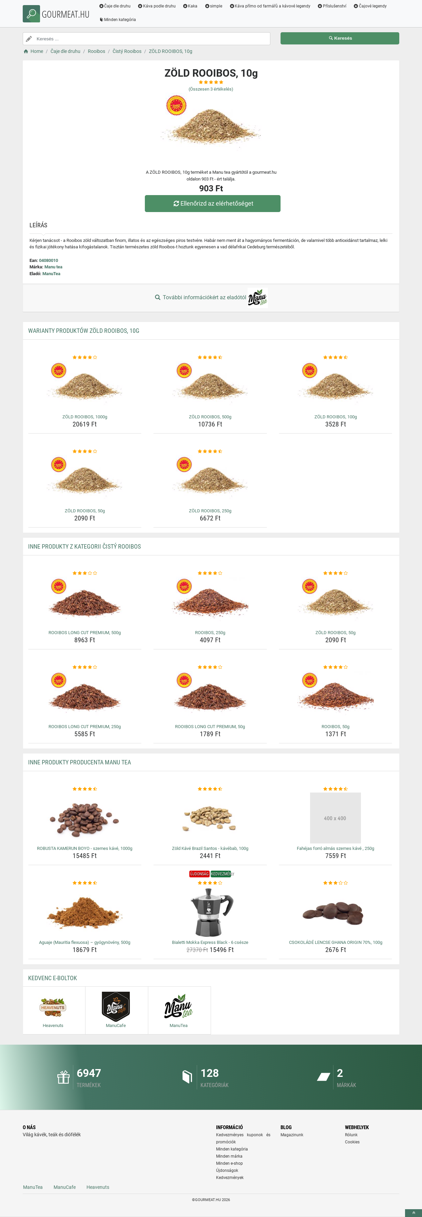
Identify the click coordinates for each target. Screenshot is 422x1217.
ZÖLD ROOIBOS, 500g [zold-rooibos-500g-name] (210, 416)
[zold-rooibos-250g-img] (210, 480)
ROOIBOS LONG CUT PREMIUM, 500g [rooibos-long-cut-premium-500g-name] (85, 632)
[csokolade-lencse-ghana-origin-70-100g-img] (335, 912)
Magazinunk (292, 1135)
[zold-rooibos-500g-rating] (210, 357)
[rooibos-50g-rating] (335, 667)
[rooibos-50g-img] (335, 696)
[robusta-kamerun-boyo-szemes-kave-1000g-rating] (84, 789)
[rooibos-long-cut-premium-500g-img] (84, 602)
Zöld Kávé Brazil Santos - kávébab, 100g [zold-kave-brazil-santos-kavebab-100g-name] (210, 848)
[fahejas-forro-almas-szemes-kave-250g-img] (335, 818)
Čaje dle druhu (115, 6)
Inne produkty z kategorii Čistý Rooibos (84, 546)
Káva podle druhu (157, 6)
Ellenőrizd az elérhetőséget (212, 203)
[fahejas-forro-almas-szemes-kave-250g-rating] (335, 789)
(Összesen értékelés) (211, 89)
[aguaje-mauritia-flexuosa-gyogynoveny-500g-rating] (84, 883)
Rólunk (351, 1135)
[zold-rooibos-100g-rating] (335, 357)
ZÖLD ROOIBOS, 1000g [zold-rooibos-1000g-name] (84, 416)
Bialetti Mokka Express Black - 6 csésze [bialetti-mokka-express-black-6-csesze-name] (210, 942)
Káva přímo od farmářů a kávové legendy (270, 6)
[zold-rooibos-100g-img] (335, 386)
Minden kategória (117, 19)
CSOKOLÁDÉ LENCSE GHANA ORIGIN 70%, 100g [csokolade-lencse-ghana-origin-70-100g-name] (335, 942)
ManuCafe (65, 1187)
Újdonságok (227, 1170)
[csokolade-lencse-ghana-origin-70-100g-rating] (335, 883)
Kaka (190, 6)
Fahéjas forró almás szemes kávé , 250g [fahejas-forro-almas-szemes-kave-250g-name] (335, 848)
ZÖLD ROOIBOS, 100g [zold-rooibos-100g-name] (335, 416)
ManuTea (51, 273)
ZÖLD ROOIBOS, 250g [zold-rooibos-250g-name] (210, 510)
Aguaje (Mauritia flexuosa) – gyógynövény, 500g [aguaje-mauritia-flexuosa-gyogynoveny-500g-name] (84, 942)
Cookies (352, 1142)
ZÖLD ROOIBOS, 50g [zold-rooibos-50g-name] (85, 510)
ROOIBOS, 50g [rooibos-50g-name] (335, 726)
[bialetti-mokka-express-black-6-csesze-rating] (210, 883)
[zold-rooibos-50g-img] (84, 480)
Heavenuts (98, 1187)
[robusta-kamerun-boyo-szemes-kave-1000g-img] (84, 818)
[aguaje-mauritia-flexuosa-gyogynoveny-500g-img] (84, 912)
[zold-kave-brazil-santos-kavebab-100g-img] (210, 818)
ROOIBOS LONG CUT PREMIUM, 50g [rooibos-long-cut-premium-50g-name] (210, 726)
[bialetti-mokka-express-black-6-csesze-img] (210, 912)
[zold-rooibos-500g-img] (210, 386)
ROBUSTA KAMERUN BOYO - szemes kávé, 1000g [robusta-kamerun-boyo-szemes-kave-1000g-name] (84, 848)
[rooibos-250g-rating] (210, 573)
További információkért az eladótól (211, 298)
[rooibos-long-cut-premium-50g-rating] (210, 667)
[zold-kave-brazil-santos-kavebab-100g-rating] (210, 789)
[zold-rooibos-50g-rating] (84, 451)
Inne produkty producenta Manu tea (79, 762)
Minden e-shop (229, 1163)
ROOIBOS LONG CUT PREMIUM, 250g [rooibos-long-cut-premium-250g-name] (85, 726)
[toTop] (413, 1213)
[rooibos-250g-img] (210, 602)
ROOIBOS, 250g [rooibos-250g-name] (210, 632)
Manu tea (53, 266)
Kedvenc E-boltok (52, 978)
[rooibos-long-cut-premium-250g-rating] (84, 667)
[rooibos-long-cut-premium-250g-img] (84, 696)
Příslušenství (332, 6)
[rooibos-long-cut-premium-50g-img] (210, 696)
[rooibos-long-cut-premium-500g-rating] (84, 573)
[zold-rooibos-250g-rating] (210, 451)
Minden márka (229, 1156)
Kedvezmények (230, 1177)
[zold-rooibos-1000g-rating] (84, 357)
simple (214, 6)
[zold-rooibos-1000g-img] (84, 386)
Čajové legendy (370, 6)
